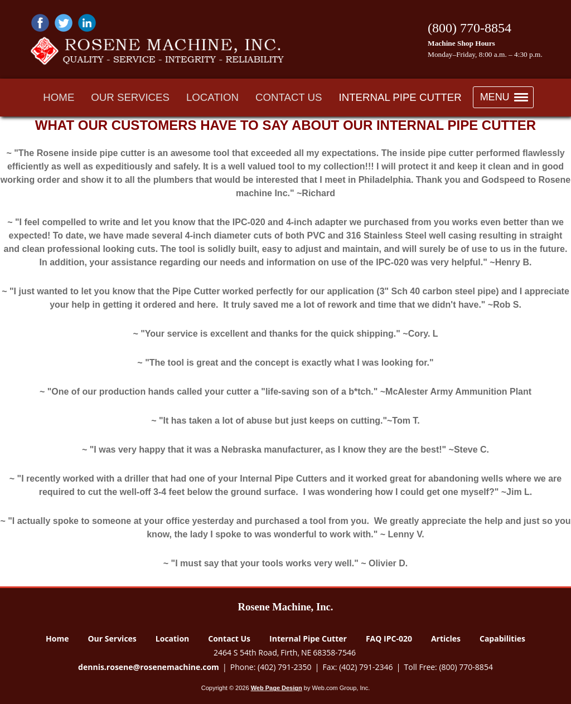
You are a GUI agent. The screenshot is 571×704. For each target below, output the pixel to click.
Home (57, 638)
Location (172, 638)
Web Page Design (276, 687)
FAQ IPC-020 (389, 638)
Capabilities (502, 638)
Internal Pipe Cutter (308, 638)
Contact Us (229, 638)
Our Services (112, 638)
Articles (446, 638)
